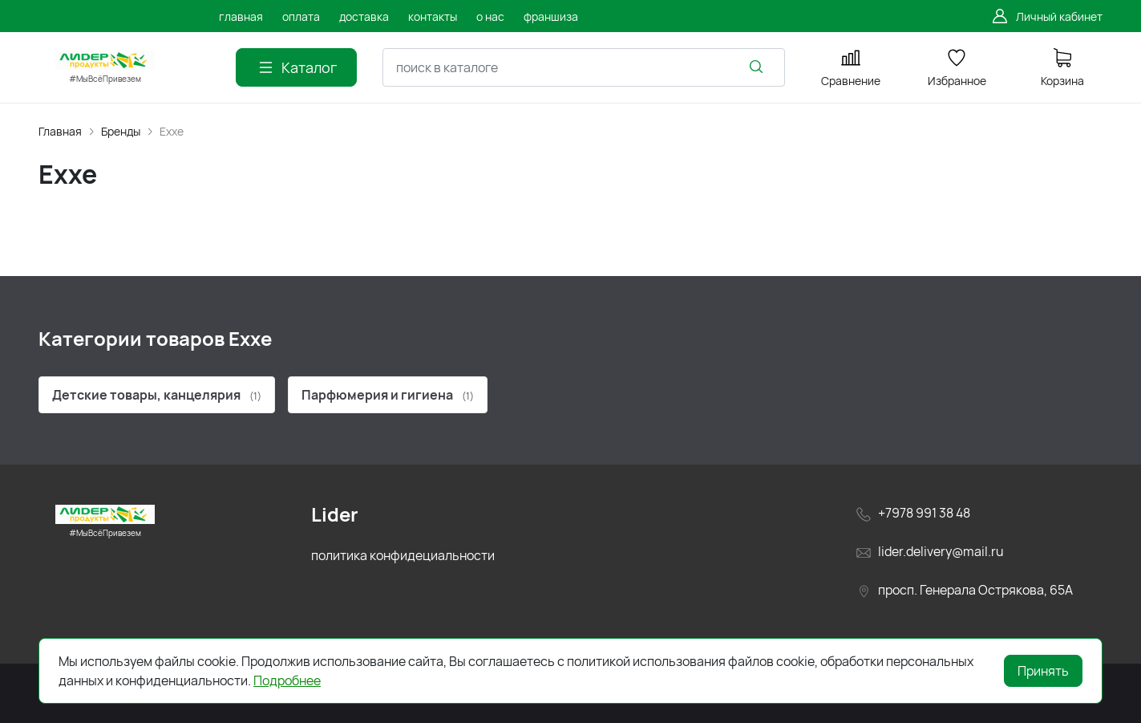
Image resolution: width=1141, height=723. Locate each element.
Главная (60, 131)
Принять (1043, 671)
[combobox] (583, 67)
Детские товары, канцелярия (156, 395)
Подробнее (287, 680)
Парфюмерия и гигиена (387, 395)
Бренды (120, 131)
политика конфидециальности (403, 555)
